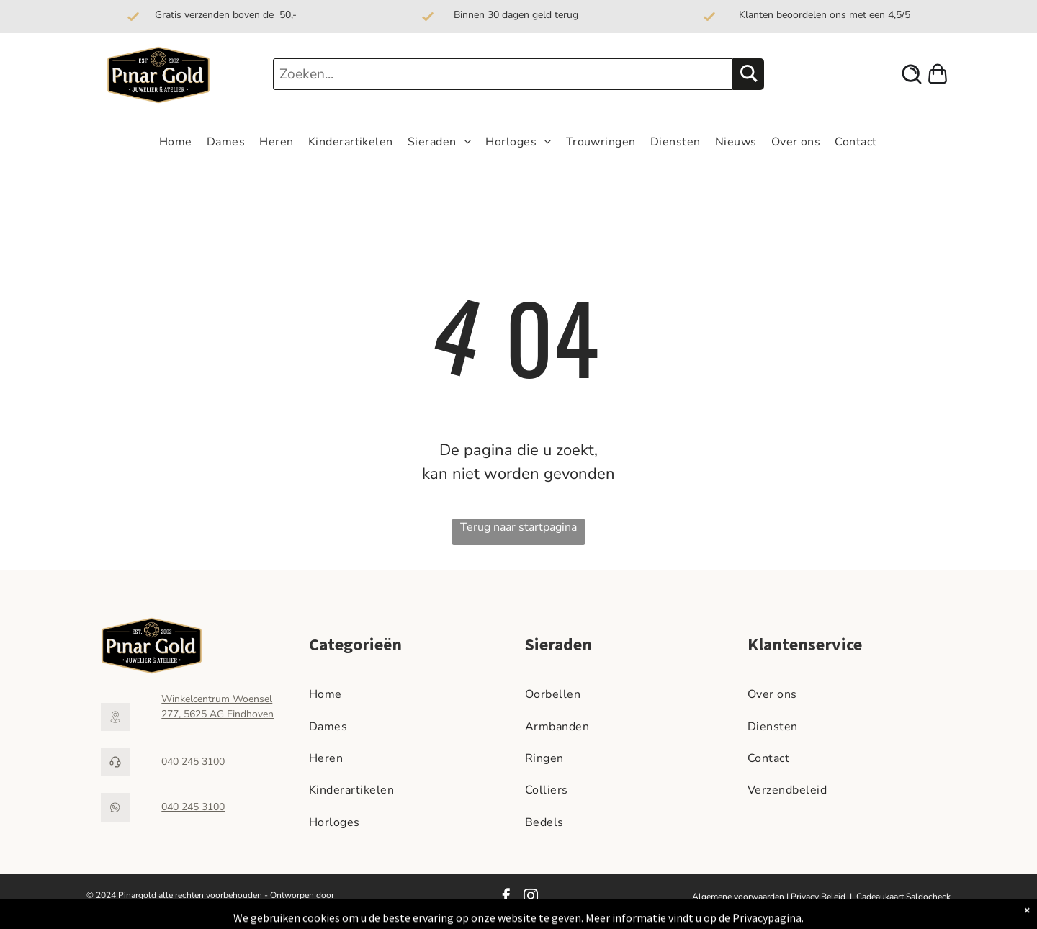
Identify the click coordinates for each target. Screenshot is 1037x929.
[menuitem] (175, 142)
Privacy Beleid (818, 896)
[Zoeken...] (503, 74)
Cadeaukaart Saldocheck (903, 896)
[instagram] (531, 897)
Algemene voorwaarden (738, 896)
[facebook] (506, 897)
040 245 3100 (193, 761)
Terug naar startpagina (518, 527)
